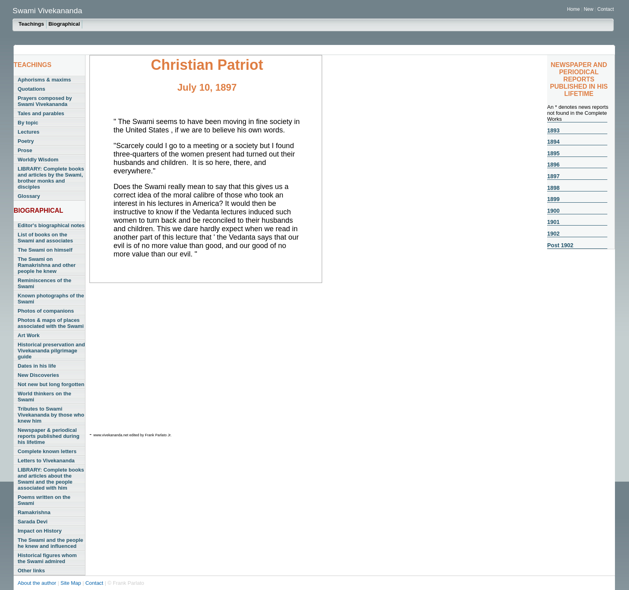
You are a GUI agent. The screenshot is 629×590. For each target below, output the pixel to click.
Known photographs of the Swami (51, 299)
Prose (25, 150)
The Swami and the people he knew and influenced (50, 543)
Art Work (29, 335)
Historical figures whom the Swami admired (47, 558)
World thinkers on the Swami (44, 397)
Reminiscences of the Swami (44, 283)
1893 (553, 130)
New (589, 9)
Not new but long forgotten (51, 384)
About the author (38, 583)
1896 (553, 164)
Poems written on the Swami (44, 500)
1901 (553, 222)
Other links (31, 571)
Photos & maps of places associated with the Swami (51, 323)
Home (573, 9)
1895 (553, 153)
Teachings (31, 24)
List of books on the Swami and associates (45, 238)
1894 (553, 141)
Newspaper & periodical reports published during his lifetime (48, 436)
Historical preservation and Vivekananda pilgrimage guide (51, 351)
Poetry (26, 141)
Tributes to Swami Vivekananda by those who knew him (51, 415)
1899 (553, 199)
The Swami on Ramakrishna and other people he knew (47, 265)
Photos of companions (46, 311)
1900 (553, 211)
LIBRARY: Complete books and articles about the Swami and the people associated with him (51, 479)
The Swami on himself (45, 250)
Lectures (28, 132)
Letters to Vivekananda (46, 461)
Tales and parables (41, 113)
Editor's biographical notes (51, 225)
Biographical (64, 24)
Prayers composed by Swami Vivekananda (45, 101)
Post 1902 (560, 245)
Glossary (29, 196)
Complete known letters (47, 451)
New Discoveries (38, 375)
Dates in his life (37, 366)
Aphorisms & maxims (44, 80)
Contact (605, 9)
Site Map (72, 583)
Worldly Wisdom (38, 160)
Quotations (31, 89)
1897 (553, 176)
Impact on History (40, 531)
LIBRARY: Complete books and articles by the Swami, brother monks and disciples (51, 178)
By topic (28, 123)
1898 (553, 188)
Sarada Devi (32, 522)
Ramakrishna (34, 512)
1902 (553, 233)
